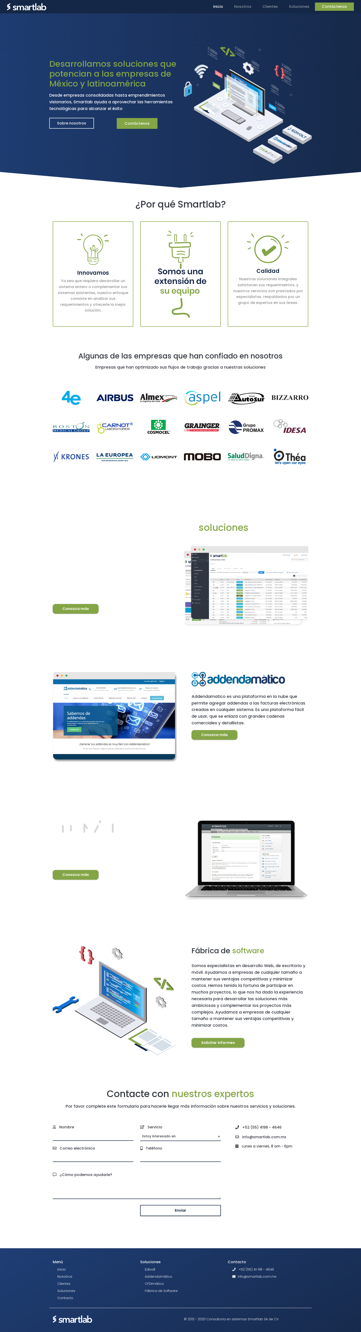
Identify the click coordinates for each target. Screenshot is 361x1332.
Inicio (219, 6)
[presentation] (93, 1211)
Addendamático (158, 1276)
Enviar (180, 1210)
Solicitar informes (218, 1042)
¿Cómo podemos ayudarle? (86, 1174)
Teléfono (154, 1148)
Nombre (66, 1127)
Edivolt (150, 1269)
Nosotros (242, 6)
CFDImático (154, 1283)
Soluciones (66, 1291)
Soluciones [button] (299, 6)
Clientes (270, 6)
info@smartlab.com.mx (257, 1276)
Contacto (65, 1298)
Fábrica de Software (161, 1291)
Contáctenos (334, 6)
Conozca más (75, 608)
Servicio (155, 1127)
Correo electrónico (77, 1148)
